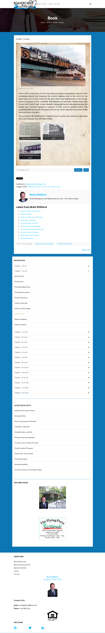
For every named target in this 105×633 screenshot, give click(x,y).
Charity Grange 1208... (21, 303)
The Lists (16, 574)
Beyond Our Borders (20, 568)
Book (49, 22)
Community (27, 4)
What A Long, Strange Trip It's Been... (32, 217)
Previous (78, 170)
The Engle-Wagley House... (23, 287)
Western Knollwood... (21, 319)
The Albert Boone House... (22, 292)
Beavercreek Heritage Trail (35, 184)
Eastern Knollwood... (21, 325)
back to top (86, 249)
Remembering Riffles (21, 464)
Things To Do (40, 4)
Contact (16, 571)
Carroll (44, 187)
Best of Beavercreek (20, 562)
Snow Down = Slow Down (28, 220)
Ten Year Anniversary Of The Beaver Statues (28, 470)
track (58, 187)
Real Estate (54, 4)
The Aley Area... (19, 281)
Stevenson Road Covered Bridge (30, 226)
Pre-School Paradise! (27, 238)
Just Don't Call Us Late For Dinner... (31, 211)
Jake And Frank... (19, 276)
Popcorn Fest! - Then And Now (30, 235)
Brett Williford (38, 195)
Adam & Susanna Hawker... (23, 308)
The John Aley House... (21, 298)
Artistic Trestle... (19, 314)
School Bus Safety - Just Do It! (29, 223)
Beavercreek (33, 187)
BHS (39, 187)
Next (86, 170)
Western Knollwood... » (65, 243)
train (54, 187)
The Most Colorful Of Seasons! (30, 232)
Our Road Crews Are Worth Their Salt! (32, 229)
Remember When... (26, 214)
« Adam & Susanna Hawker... (44, 243)
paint (49, 187)
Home (17, 4)
